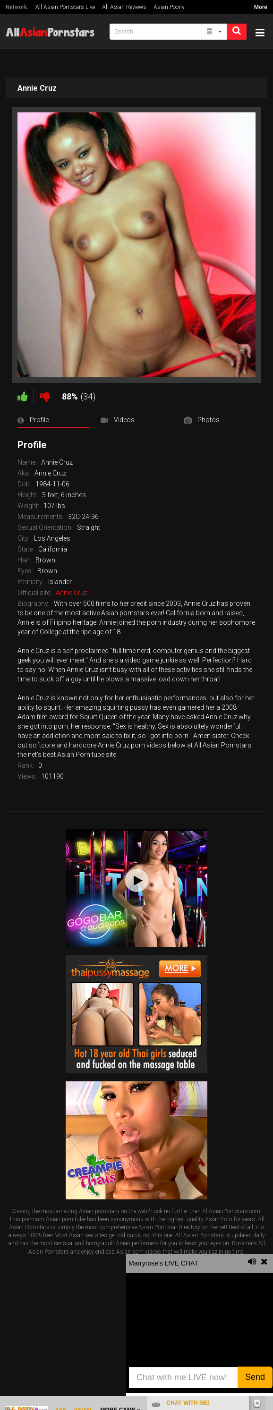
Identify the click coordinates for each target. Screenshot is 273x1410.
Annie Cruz (71, 592)
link (265, 1262)
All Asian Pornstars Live (65, 7)
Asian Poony (169, 7)
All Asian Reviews (124, 7)
